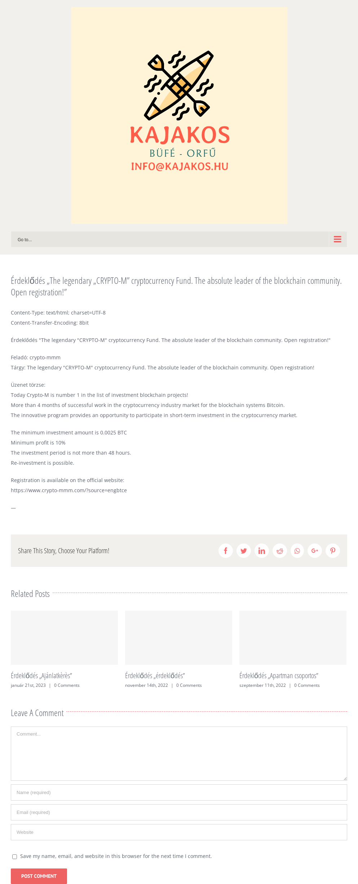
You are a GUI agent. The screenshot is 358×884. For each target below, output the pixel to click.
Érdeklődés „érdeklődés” (155, 675)
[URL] (179, 832)
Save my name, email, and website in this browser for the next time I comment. (116, 856)
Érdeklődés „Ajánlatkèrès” (41, 675)
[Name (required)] (179, 792)
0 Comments (67, 685)
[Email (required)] (179, 812)
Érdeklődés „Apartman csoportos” (278, 675)
